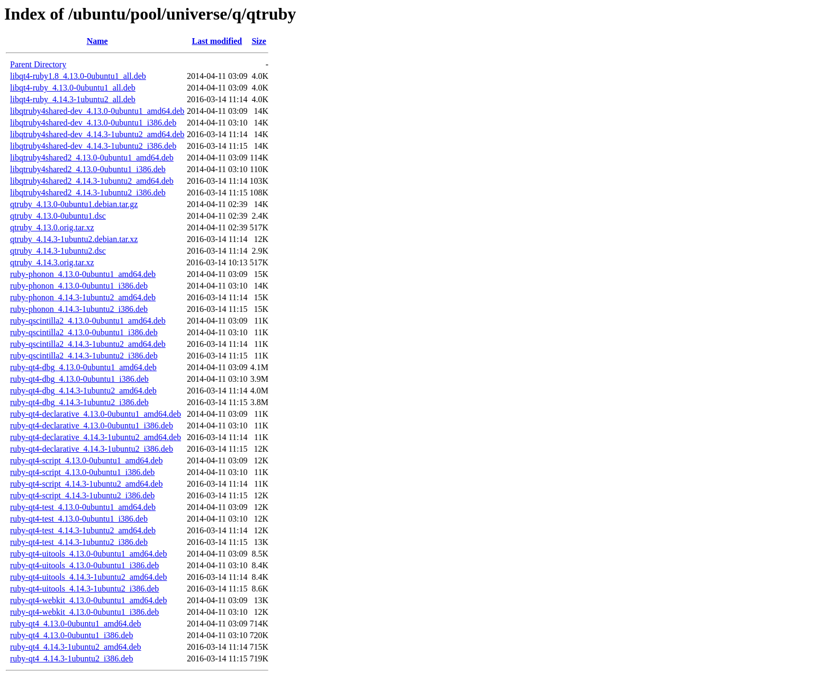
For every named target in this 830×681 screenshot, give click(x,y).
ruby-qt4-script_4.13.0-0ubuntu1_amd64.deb (86, 460)
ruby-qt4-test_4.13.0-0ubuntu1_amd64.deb (83, 507)
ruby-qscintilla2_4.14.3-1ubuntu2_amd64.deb (88, 343)
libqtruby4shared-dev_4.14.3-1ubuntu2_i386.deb (93, 145)
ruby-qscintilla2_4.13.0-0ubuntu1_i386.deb (84, 332)
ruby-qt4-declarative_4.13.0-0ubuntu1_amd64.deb (95, 413)
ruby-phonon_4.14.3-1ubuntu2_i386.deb (79, 308)
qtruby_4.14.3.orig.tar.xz (52, 262)
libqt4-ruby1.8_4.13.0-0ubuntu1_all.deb (78, 75)
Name (97, 41)
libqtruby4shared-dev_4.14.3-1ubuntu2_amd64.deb (97, 134)
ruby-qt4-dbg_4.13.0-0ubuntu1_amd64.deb (83, 367)
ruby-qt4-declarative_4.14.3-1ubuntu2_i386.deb (91, 448)
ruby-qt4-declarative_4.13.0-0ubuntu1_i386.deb (91, 425)
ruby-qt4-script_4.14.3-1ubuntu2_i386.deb (82, 495)
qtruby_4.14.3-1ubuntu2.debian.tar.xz (74, 239)
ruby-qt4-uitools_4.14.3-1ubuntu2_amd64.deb (88, 576)
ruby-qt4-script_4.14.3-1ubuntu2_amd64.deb (86, 483)
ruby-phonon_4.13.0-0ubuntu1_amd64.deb (83, 274)
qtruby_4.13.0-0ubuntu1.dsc (58, 215)
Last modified (217, 41)
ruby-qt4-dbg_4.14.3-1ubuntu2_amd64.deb (83, 390)
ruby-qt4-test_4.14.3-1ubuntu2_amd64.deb (83, 530)
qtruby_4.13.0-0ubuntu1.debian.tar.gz (74, 204)
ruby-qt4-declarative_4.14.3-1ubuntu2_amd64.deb (95, 437)
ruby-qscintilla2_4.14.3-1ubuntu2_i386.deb (84, 355)
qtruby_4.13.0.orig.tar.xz (52, 227)
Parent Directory (38, 64)
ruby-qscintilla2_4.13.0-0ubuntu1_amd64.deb (88, 320)
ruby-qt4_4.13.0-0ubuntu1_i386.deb (71, 635)
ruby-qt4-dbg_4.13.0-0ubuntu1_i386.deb (79, 378)
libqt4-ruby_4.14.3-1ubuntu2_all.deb (73, 99)
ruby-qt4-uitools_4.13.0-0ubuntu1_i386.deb (84, 565)
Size (258, 41)
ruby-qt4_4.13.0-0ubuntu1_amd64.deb (75, 623)
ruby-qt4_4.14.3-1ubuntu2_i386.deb (71, 658)
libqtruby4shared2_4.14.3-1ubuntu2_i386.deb (88, 192)
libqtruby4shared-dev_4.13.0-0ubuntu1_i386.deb (93, 122)
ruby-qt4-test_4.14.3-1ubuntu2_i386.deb (79, 541)
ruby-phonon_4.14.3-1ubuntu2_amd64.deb (83, 297)
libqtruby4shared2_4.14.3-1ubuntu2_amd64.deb (92, 180)
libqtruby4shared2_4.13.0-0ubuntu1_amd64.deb (92, 157)
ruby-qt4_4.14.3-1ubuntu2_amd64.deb (75, 646)
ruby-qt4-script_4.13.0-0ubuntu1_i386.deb (82, 472)
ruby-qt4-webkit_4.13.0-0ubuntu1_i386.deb (84, 611)
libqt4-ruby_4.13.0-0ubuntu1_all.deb (73, 87)
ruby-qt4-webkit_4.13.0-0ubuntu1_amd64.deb (88, 600)
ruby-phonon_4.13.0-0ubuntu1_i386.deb (79, 285)
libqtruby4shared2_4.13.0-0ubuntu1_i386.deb (88, 169)
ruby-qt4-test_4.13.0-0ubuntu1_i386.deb (79, 518)
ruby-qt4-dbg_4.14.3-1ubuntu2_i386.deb (79, 402)
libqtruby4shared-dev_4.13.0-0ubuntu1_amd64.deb (97, 110)
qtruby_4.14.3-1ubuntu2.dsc (58, 250)
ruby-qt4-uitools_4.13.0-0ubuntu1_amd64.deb (88, 553)
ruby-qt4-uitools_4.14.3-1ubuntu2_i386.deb (84, 588)
